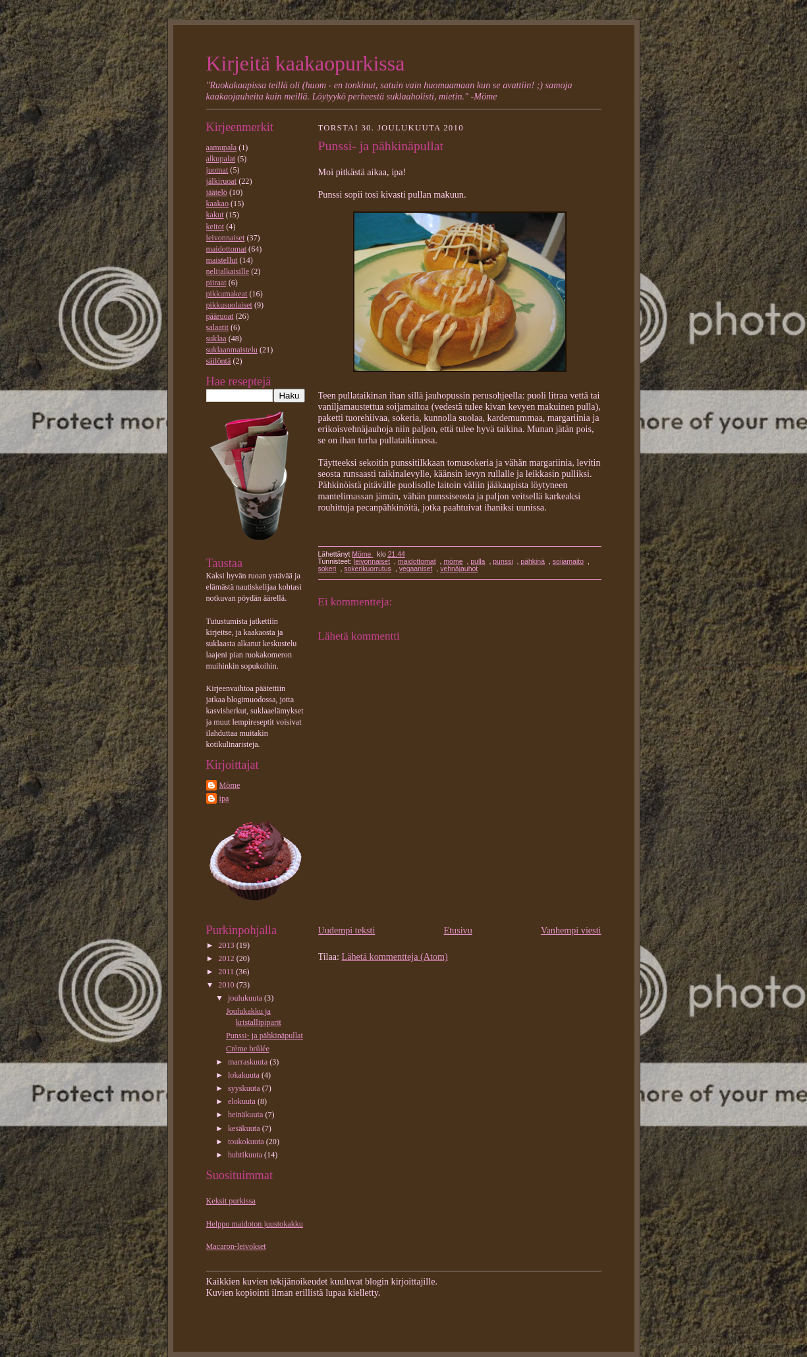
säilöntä (218, 361)
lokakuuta (245, 1075)
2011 (227, 971)
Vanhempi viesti (571, 930)
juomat (217, 170)
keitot (215, 226)
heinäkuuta (246, 1114)
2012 (227, 958)
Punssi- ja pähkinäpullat (264, 1035)
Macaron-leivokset (236, 1246)
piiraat (216, 282)
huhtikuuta (246, 1154)
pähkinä (532, 561)
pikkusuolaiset (229, 305)
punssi (503, 561)
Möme (229, 785)
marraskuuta (248, 1061)
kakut (215, 214)
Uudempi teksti (347, 930)
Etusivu (458, 930)
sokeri (327, 568)
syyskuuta (245, 1088)
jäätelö (216, 192)
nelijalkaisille (228, 271)
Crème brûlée (247, 1048)
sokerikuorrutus (367, 568)
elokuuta (243, 1101)
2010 (227, 984)
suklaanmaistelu (232, 349)
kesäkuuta (245, 1128)
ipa (224, 798)
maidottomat (226, 249)
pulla (477, 561)
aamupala (221, 147)
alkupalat (221, 158)
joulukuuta (246, 998)
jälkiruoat (221, 181)
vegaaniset (416, 568)
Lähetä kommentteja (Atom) (395, 956)
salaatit (217, 327)
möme (452, 561)
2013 (227, 945)
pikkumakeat (227, 293)
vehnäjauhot (459, 568)
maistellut (222, 260)
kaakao (217, 203)
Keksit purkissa (231, 1200)
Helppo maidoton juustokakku (254, 1224)
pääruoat (220, 316)
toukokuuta (247, 1141)
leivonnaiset (225, 237)
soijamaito (568, 561)
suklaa (216, 338)
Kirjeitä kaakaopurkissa (305, 63)
